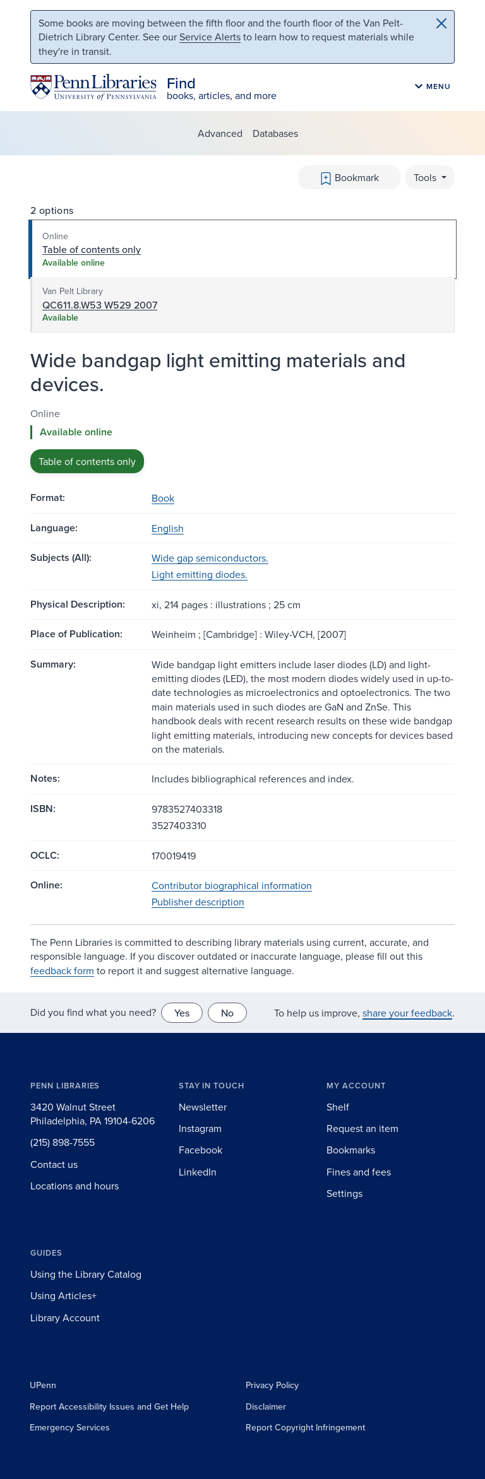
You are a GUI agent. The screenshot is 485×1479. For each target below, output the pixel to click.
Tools (426, 177)
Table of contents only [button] (87, 461)
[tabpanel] (242, 440)
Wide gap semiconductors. (210, 558)
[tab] (242, 249)
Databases (275, 133)
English (168, 528)
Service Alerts (210, 37)
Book (163, 498)
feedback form (62, 970)
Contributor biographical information (232, 885)
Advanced (220, 133)
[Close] (441, 23)
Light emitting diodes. (200, 574)
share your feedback (407, 1013)
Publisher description (198, 902)
